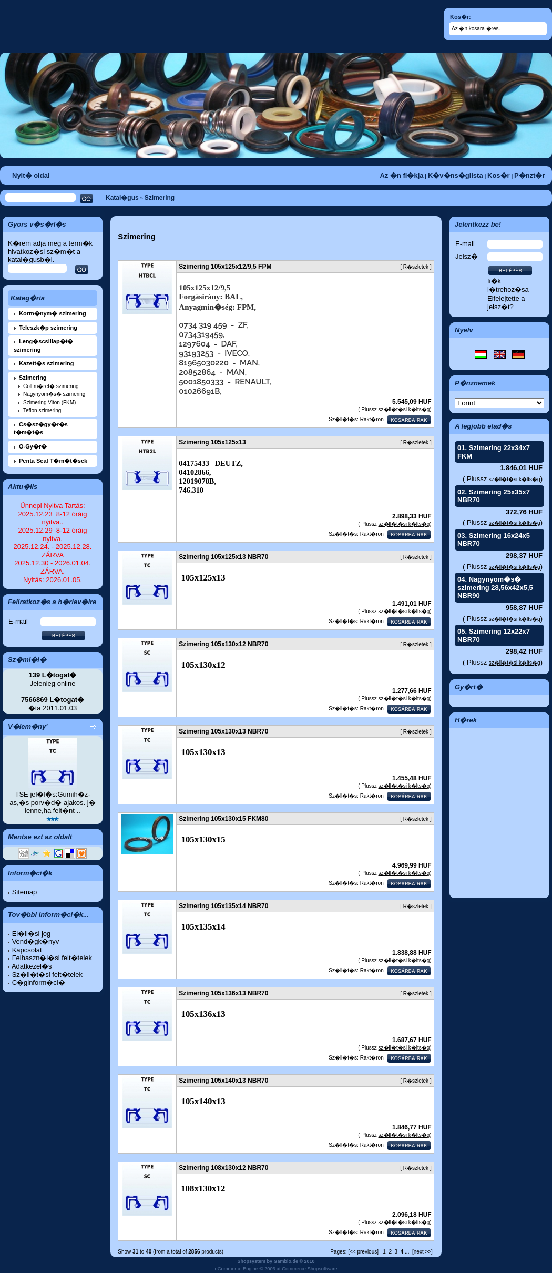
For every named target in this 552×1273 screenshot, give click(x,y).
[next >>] (422, 1252)
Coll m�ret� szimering (51, 386)
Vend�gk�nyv (35, 941)
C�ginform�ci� (38, 982)
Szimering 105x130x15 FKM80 (223, 818)
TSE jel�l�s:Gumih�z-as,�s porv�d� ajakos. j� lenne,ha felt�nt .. (52, 802)
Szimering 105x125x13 (212, 442)
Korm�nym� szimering (52, 313)
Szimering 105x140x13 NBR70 (223, 1080)
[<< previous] (363, 1252)
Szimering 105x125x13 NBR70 (223, 557)
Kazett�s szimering (46, 363)
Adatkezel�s (32, 966)
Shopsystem (251, 1261)
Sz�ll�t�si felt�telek (47, 975)
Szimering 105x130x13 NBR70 (223, 731)
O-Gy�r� (33, 446)
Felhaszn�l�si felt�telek (52, 958)
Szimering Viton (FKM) (49, 402)
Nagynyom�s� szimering (54, 394)
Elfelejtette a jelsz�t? (506, 302)
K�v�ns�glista (455, 175)
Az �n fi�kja (401, 175)
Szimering (160, 197)
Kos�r (498, 175)
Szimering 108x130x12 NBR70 (223, 1168)
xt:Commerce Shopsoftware (307, 1268)
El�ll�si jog (31, 934)
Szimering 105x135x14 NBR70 (223, 906)
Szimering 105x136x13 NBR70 (223, 993)
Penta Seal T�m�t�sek (53, 460)
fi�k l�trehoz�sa (508, 285)
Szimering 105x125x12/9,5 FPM (225, 266)
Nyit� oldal (31, 175)
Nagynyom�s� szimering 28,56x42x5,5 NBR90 (495, 587)
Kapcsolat (27, 950)
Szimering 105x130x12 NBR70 (223, 644)
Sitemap (24, 892)
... (407, 1252)
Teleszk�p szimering (48, 327)
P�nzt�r (529, 175)
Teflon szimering (42, 410)
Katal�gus (122, 197)
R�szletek (415, 267)
